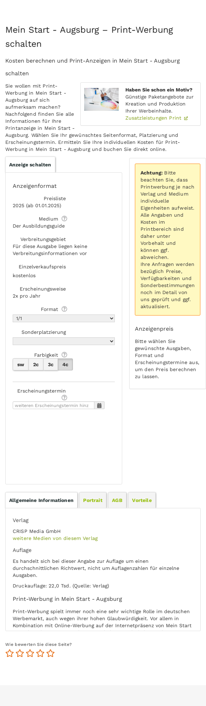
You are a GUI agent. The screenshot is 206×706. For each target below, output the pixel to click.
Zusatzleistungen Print (154, 118)
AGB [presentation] (117, 500)
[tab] (41, 500)
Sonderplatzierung (43, 332)
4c (65, 364)
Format (49, 309)
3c (51, 364)
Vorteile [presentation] (141, 500)
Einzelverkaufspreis (42, 266)
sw (20, 364)
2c (36, 364)
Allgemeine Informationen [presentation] (41, 500)
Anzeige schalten (30, 164)
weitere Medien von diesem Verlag (55, 538)
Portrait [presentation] (92, 500)
